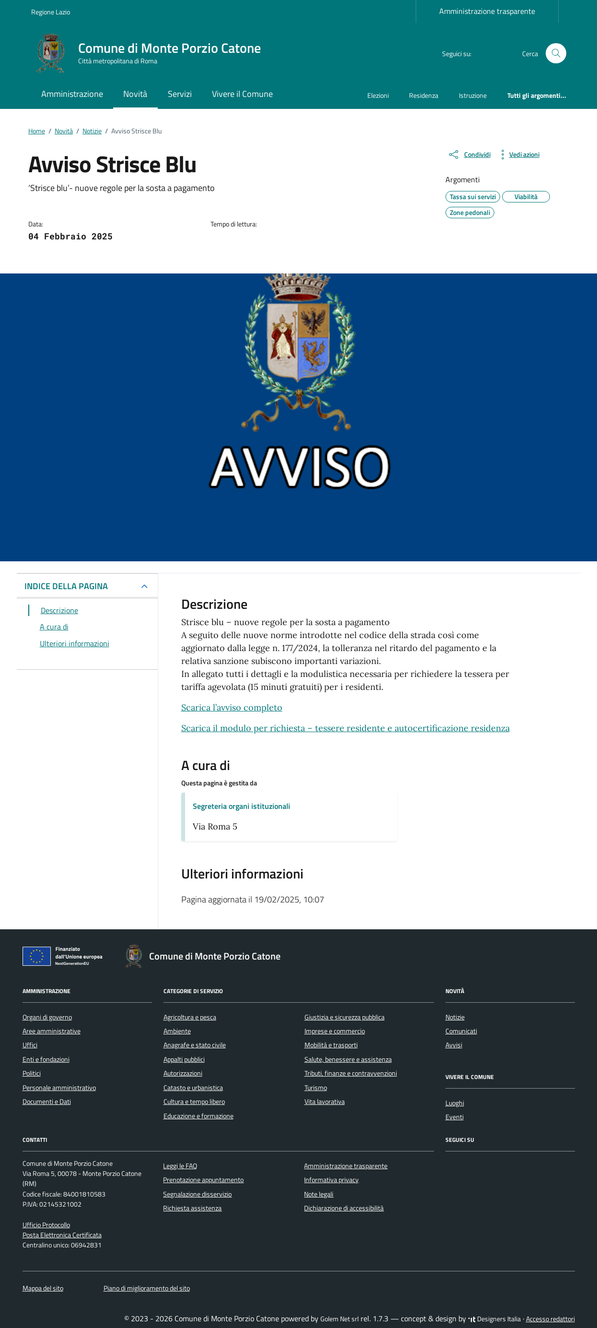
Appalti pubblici (184, 1059)
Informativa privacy (331, 1179)
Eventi (454, 1117)
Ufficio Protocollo (46, 1225)
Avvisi (453, 1045)
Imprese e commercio (334, 1031)
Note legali (318, 1194)
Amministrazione (72, 93)
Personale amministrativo (59, 1087)
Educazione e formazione (199, 1116)
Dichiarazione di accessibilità (344, 1208)
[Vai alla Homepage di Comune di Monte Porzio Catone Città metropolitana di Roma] (151, 53)
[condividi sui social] (468, 154)
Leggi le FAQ (180, 1166)
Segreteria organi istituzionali (241, 806)
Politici (32, 1073)
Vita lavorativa (324, 1101)
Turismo (315, 1087)
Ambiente (177, 1031)
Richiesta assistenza (192, 1208)
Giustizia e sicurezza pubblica (344, 1017)
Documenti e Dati (47, 1101)
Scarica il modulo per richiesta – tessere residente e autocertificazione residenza (345, 728)
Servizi (180, 93)
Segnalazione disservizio (197, 1194)
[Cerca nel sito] (556, 53)
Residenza (423, 95)
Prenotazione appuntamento (203, 1179)
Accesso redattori (550, 1319)
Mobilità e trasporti (331, 1045)
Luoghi (454, 1103)
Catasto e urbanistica (193, 1087)
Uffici (30, 1045)
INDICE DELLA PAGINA (66, 586)
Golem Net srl (339, 1319)
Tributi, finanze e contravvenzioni (350, 1073)
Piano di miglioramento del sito (147, 1288)
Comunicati (461, 1031)
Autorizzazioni (183, 1073)
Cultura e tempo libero (194, 1101)
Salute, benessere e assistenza (348, 1059)
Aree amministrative (52, 1031)
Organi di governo (47, 1017)
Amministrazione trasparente (487, 11)
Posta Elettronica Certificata (62, 1235)
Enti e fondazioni (46, 1059)
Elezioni (378, 95)
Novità (135, 93)
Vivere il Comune (242, 93)
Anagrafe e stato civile (195, 1045)
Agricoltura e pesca (190, 1017)
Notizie (455, 1017)
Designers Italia (494, 1319)
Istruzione (473, 95)
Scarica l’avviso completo (231, 707)
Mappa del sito (43, 1288)
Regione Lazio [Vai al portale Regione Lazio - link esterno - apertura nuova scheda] (50, 12)
